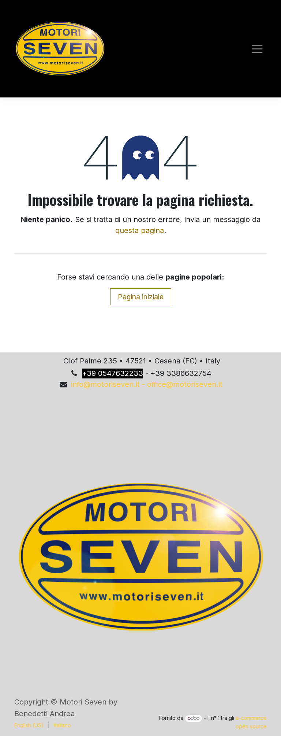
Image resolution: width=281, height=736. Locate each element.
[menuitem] (29, 725)
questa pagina (139, 230)
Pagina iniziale (141, 296)
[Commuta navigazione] (257, 49)
